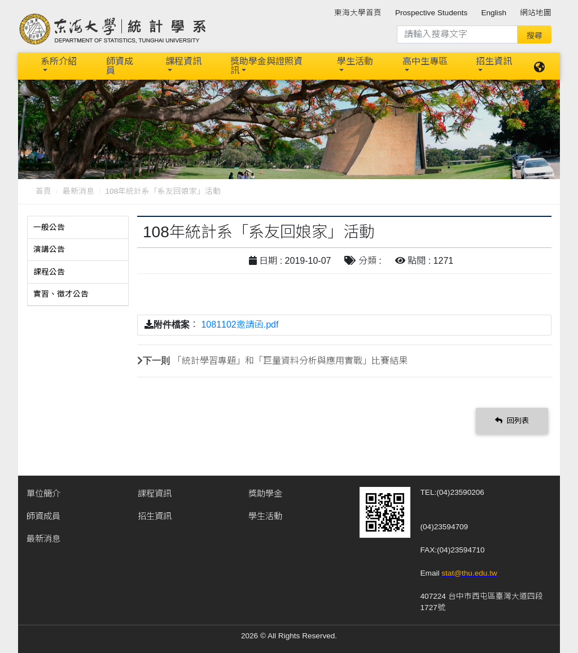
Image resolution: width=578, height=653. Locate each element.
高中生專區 (425, 61)
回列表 (512, 420)
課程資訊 (183, 61)
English (493, 12)
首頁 (43, 191)
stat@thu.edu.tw (469, 573)
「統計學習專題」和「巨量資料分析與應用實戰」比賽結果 (290, 360)
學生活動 (355, 61)
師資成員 (119, 65)
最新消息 (78, 191)
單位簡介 (43, 493)
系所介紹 (59, 61)
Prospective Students (431, 12)
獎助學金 (265, 493)
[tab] (78, 227)
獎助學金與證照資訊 (266, 65)
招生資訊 (494, 61)
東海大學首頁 (358, 12)
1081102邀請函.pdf (239, 324)
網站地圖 (535, 12)
